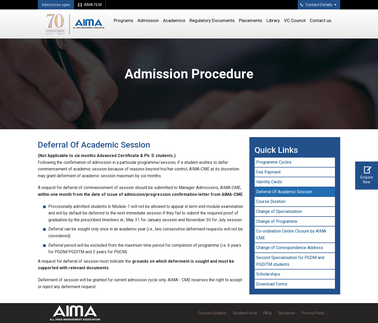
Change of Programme (276, 221)
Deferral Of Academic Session (284, 191)
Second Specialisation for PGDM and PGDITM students (290, 261)
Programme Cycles (273, 162)
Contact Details (318, 5)
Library (273, 20)
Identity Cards (269, 181)
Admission (148, 20)
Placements (250, 20)
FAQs (267, 313)
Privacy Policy (313, 313)
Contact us (320, 20)
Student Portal (245, 313)
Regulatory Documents (212, 20)
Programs (123, 20)
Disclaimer (287, 313)
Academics (174, 20)
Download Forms (271, 284)
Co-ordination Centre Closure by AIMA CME (291, 234)
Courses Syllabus (212, 313)
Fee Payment (268, 172)
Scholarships (268, 274)
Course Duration (271, 201)
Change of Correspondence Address (289, 247)
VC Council (295, 20)
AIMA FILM (90, 5)
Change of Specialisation (279, 211)
